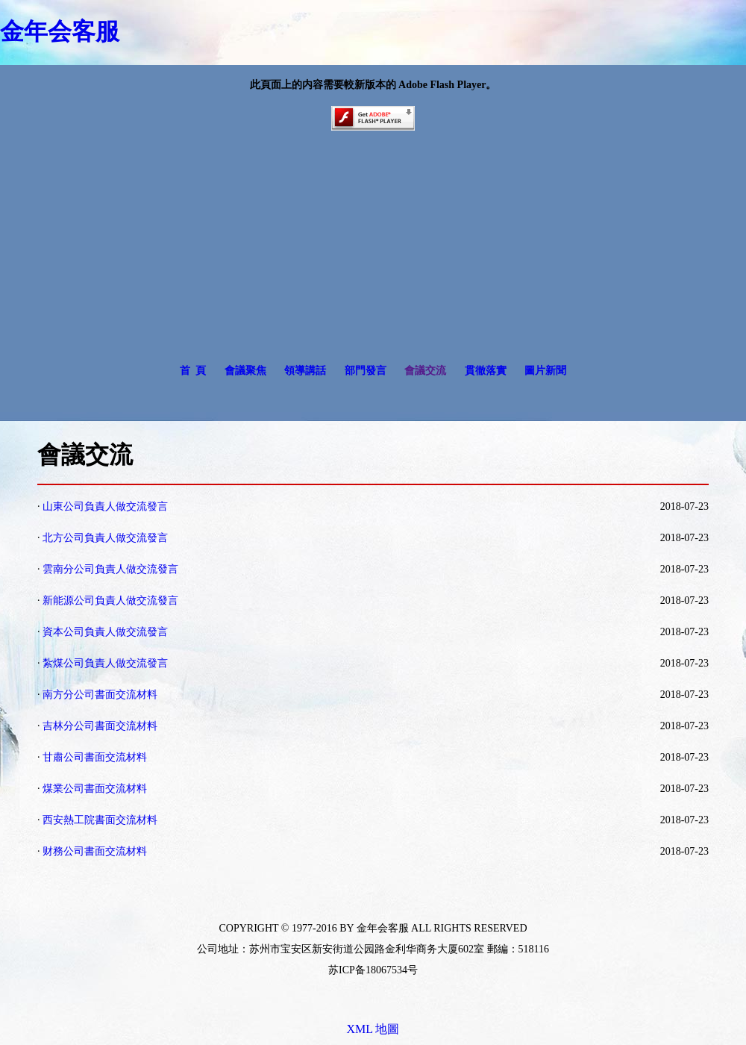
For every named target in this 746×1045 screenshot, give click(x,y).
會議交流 (425, 370)
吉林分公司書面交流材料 (100, 726)
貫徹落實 (486, 370)
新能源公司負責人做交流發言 (110, 600)
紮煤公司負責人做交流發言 (105, 663)
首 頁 (193, 370)
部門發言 (365, 370)
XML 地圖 (373, 1029)
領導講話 (305, 370)
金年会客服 (59, 31)
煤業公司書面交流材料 (95, 788)
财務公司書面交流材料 (95, 851)
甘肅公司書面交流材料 (95, 757)
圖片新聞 (545, 370)
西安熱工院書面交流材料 (100, 820)
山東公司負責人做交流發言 (105, 506)
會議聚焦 (245, 370)
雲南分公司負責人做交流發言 (110, 569)
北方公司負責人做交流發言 (105, 537)
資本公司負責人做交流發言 (105, 631)
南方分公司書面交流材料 (100, 694)
